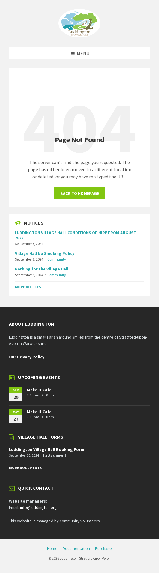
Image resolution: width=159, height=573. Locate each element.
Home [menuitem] (52, 548)
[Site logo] (79, 36)
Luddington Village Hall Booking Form (46, 449)
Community (56, 259)
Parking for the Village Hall (41, 269)
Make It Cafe (39, 389)
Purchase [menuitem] (103, 548)
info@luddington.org (38, 507)
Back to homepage (79, 193)
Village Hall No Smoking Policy (44, 253)
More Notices (28, 287)
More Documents (25, 467)
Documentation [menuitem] (76, 548)
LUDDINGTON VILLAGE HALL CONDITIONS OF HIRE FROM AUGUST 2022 (75, 235)
